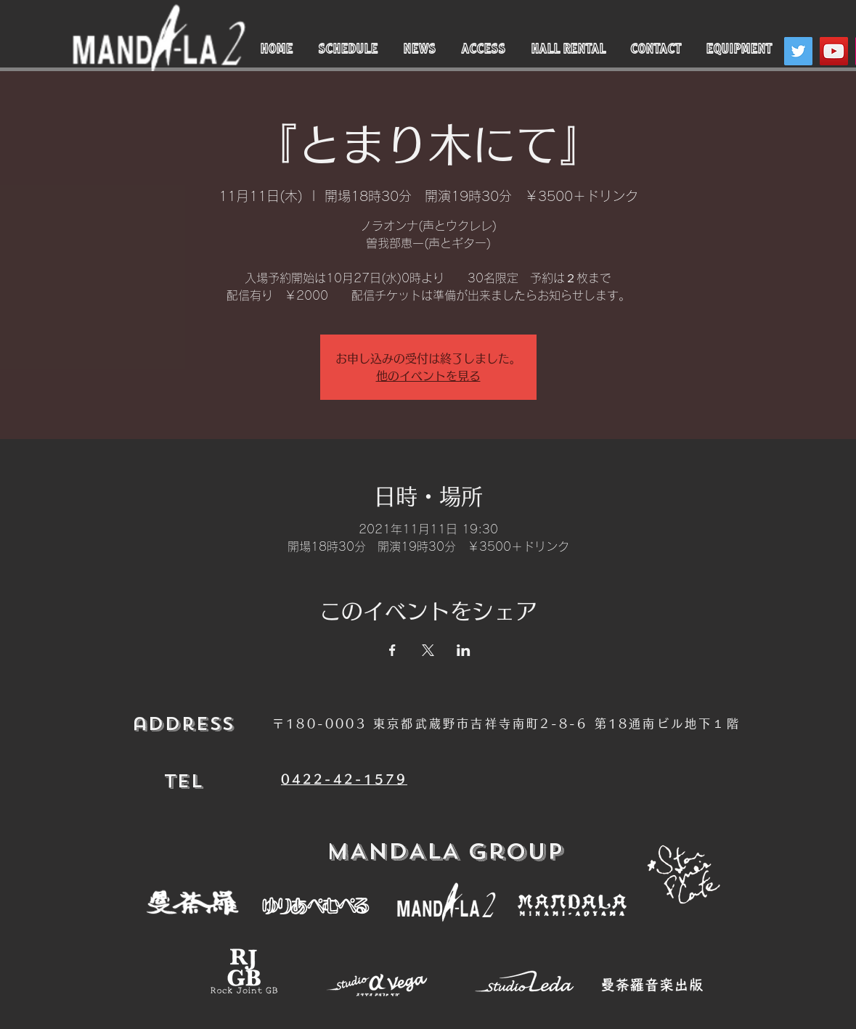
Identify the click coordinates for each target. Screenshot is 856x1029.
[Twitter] (798, 51)
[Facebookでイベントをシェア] (392, 650)
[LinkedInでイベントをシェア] (463, 650)
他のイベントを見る (428, 376)
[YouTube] (834, 51)
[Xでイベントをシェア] (428, 650)
